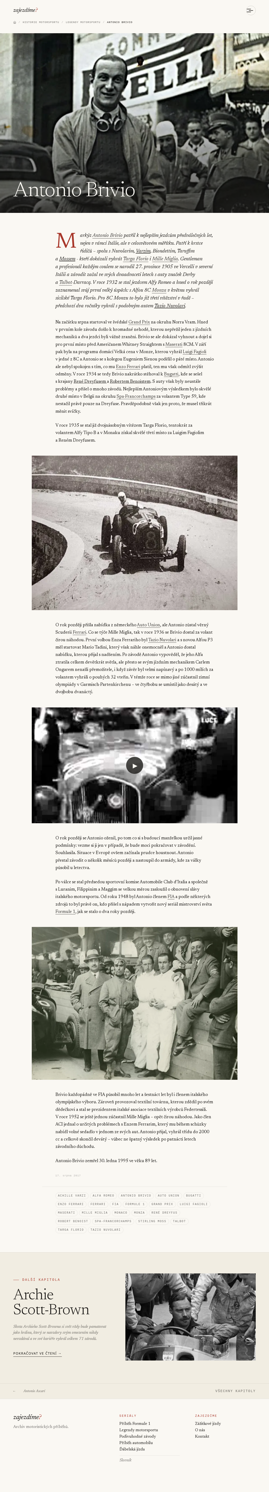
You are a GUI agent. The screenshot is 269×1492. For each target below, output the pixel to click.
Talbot (151, 275)
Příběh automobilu (135, 1451)
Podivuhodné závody (137, 1444)
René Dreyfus (164, 1216)
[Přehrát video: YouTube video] (134, 766)
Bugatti (171, 375)
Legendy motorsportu (138, 1438)
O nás (200, 1438)
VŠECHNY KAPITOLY (235, 1396)
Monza (83, 291)
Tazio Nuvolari (69, 306)
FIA (171, 897)
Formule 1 (65, 912)
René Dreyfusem (90, 382)
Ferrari (79, 633)
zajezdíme (24, 10)
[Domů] (14, 23)
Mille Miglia (125, 259)
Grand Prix (139, 323)
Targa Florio (98, 259)
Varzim (123, 252)
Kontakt (202, 1444)
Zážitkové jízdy (208, 1431)
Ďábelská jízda (132, 1458)
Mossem (185, 252)
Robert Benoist (73, 1225)
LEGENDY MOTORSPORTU (83, 22)
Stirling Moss (152, 1225)
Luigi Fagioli (194, 353)
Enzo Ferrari (128, 367)
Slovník (125, 1469)
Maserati (173, 345)
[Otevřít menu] (251, 10)
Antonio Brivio (105, 236)
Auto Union (148, 626)
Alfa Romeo (103, 1198)
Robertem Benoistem (130, 382)
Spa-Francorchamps (136, 397)
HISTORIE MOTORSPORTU (41, 22)
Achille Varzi (72, 1198)
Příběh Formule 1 (134, 1431)
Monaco (121, 1216)
